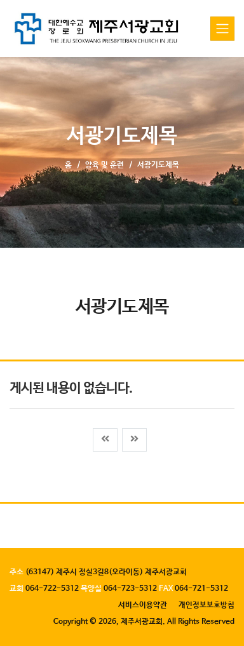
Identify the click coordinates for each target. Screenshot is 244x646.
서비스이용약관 (142, 605)
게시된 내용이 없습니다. (71, 388)
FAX (166, 588)
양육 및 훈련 (104, 165)
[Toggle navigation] (222, 29)
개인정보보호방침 (206, 605)
